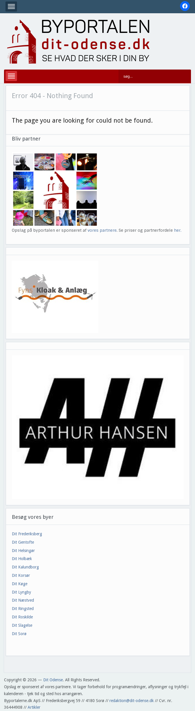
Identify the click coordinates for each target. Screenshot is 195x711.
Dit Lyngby (21, 592)
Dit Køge (19, 583)
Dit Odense (53, 680)
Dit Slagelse (22, 625)
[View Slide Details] (97, 427)
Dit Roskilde (22, 617)
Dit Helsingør (23, 550)
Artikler (34, 707)
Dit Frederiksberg (27, 534)
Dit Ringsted (23, 608)
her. (177, 230)
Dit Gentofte (23, 542)
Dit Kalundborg (25, 567)
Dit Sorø (19, 633)
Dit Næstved (23, 600)
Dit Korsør (21, 575)
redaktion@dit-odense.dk (131, 700)
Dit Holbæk (22, 558)
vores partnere (102, 230)
